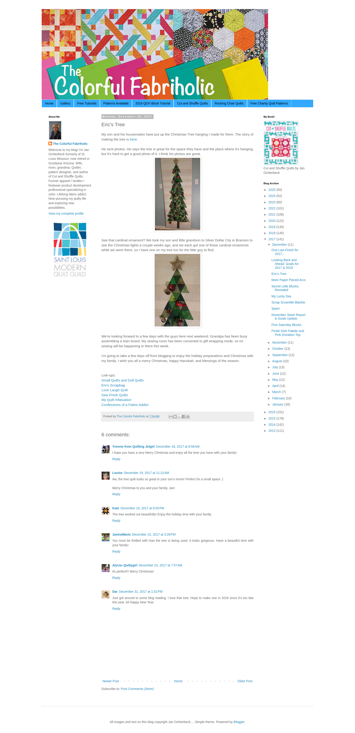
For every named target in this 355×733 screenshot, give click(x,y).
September (280, 355)
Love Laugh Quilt (114, 390)
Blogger (239, 722)
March (277, 392)
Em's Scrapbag (113, 385)
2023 (272, 202)
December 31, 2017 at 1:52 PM (141, 591)
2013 (272, 430)
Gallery (65, 103)
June (276, 373)
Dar (115, 591)
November (280, 342)
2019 (272, 227)
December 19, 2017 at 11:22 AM (146, 473)
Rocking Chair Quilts (229, 103)
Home (49, 103)
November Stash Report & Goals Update (288, 316)
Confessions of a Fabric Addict (125, 405)
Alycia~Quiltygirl (124, 565)
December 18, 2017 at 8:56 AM (177, 446)
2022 (272, 208)
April (275, 386)
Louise (117, 473)
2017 (272, 239)
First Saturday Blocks (286, 325)
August (277, 361)
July (275, 367)
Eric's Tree (278, 274)
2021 (272, 214)
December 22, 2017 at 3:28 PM (154, 534)
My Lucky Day (281, 296)
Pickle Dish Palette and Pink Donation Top (287, 333)
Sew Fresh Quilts (114, 395)
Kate (115, 508)
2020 (272, 221)
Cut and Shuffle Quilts (192, 103)
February (279, 398)
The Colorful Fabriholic (70, 144)
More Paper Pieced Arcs (288, 280)
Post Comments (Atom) (137, 689)
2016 (272, 412)
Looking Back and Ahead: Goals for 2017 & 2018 (285, 263)
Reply (116, 459)
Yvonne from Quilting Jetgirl (133, 446)
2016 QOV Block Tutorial (152, 103)
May (275, 379)
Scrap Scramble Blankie (288, 302)
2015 (272, 418)
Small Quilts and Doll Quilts (122, 380)
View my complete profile (66, 213)
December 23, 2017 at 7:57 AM (160, 565)
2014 (272, 424)
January (278, 404)
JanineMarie (121, 534)
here (133, 139)
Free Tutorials (87, 103)
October (278, 348)
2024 (272, 196)
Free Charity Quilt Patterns (269, 103)
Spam (275, 308)
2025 (272, 190)
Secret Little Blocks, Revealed (285, 288)
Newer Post (111, 681)
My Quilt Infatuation (116, 400)
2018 (272, 233)
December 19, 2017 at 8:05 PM (142, 508)
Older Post (244, 681)
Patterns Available (116, 103)
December (280, 244)
